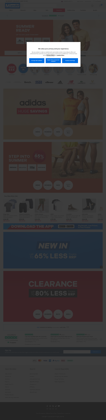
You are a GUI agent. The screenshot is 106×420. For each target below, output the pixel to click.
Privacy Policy (50, 55)
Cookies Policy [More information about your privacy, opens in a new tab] (60, 55)
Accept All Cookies (36, 60)
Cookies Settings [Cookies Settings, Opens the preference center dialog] (70, 60)
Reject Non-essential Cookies (53, 60)
